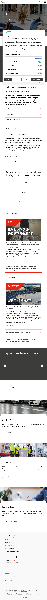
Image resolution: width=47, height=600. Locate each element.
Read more (8, 432)
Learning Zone (8, 554)
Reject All (25, 79)
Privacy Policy (36, 49)
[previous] (5, 365)
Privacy (6, 566)
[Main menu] (45, 2)
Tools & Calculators (9, 548)
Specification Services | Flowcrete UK (14, 557)
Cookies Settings (8, 583)
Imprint (6, 569)
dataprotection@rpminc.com (15, 51)
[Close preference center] (43, 32)
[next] (42, 365)
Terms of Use (7, 573)
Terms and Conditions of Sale (10, 576)
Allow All (7, 79)
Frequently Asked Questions (12, 551)
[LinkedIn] (5, 539)
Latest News (8, 542)
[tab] (23, 129)
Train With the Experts (11, 521)
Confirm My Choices (37, 79)
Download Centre (9, 545)
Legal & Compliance (8, 580)
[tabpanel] (23, 142)
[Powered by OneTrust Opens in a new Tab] (38, 83)
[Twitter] (7, 540)
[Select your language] (40, 2)
